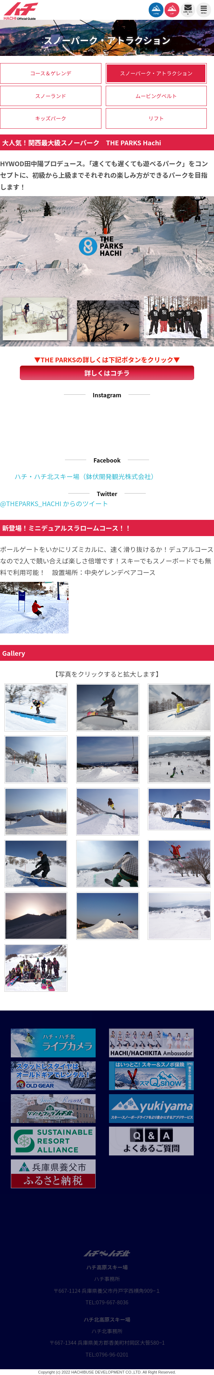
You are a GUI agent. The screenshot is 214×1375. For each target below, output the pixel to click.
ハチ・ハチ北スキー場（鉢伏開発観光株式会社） (85, 476)
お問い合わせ (187, 9)
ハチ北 (156, 9)
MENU (204, 9)
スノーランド (50, 96)
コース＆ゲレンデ (50, 73)
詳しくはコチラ (107, 372)
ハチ (171, 9)
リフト (156, 118)
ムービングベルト (156, 96)
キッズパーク (50, 118)
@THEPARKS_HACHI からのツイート (54, 503)
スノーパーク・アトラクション (156, 73)
